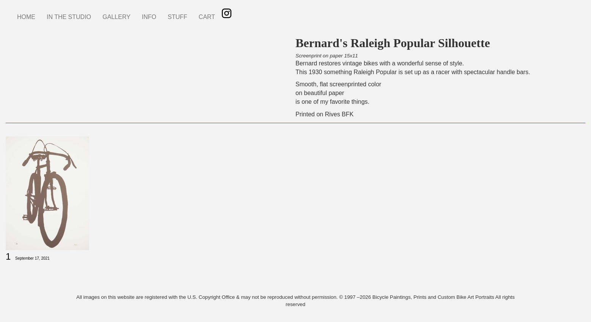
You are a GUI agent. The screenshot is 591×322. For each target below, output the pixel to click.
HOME (26, 17)
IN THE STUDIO (69, 17)
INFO (149, 17)
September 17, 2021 (32, 258)
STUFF (178, 17)
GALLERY (116, 17)
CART (207, 17)
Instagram (226, 13)
